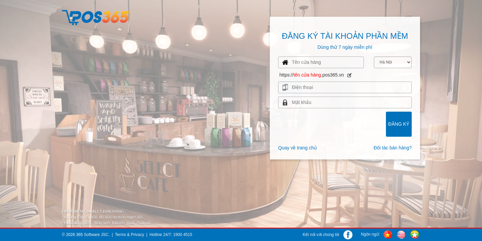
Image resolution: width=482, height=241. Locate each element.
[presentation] (321, 62)
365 (79, 234)
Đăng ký (398, 124)
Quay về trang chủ (297, 147)
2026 (70, 234)
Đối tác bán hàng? (393, 147)
